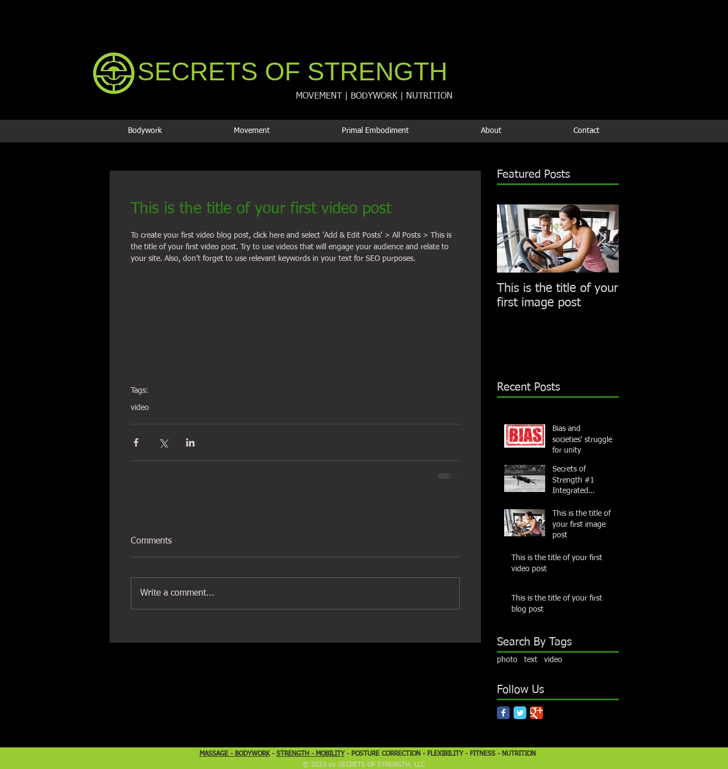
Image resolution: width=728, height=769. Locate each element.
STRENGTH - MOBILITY (310, 754)
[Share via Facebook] (136, 442)
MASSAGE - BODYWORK (234, 754)
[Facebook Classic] (503, 712)
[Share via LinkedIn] (190, 442)
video (140, 408)
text (530, 660)
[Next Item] (601, 238)
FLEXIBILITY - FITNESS (462, 754)
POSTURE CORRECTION (386, 754)
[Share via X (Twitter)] (163, 442)
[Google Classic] (536, 712)
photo (507, 660)
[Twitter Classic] (520, 712)
